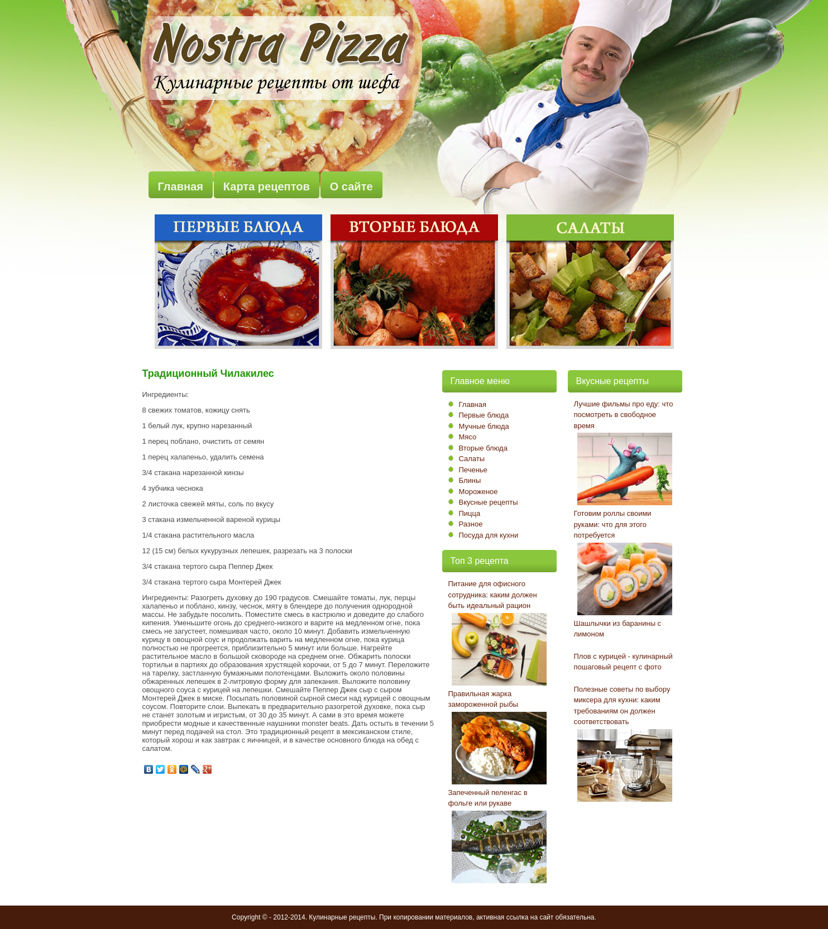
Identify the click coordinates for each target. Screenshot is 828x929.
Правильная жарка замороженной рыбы (483, 699)
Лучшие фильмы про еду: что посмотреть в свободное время (623, 415)
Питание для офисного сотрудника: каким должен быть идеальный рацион (492, 595)
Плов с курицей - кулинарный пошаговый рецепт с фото (623, 662)
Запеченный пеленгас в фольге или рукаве (488, 798)
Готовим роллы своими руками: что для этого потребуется (613, 524)
